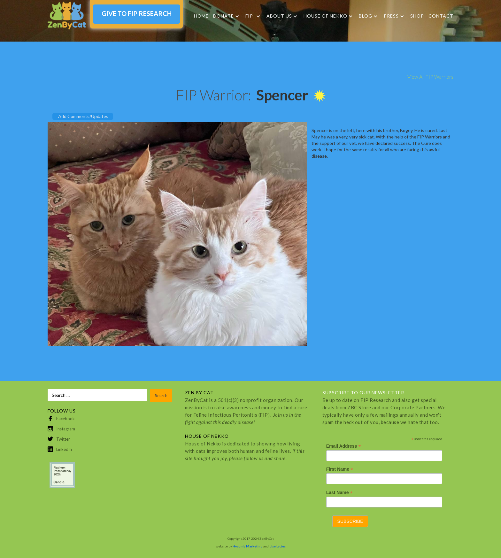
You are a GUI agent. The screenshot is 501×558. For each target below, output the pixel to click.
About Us (279, 16)
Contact (440, 16)
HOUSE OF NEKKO (325, 16)
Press (391, 16)
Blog (365, 16)
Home (201, 16)
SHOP (417, 16)
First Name (339, 469)
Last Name (339, 493)
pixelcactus (277, 546)
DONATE (223, 16)
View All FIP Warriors (430, 77)
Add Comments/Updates (83, 116)
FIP (249, 16)
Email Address (343, 446)
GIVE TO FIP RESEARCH (137, 13)
